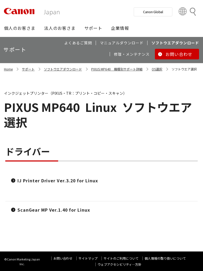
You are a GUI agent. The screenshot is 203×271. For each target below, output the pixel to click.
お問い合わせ (62, 258)
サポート (28, 69)
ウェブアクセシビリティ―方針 (119, 264)
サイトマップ (88, 258)
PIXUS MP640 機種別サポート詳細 (116, 69)
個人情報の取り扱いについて (165, 258)
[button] (19, 28)
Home (8, 69)
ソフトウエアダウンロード (63, 69)
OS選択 (157, 69)
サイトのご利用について (121, 258)
